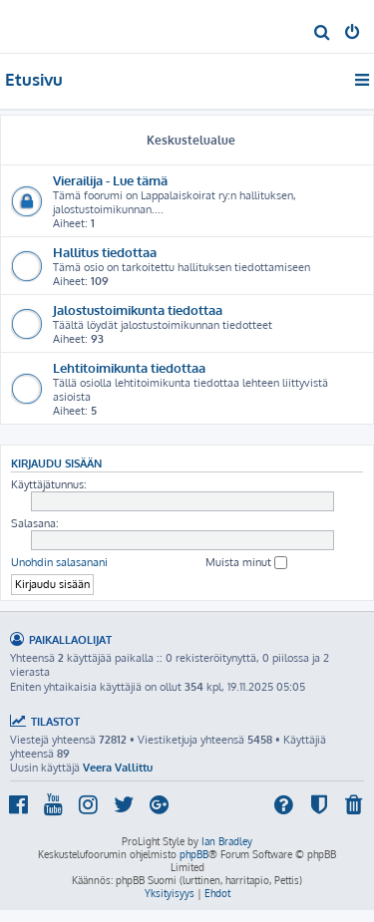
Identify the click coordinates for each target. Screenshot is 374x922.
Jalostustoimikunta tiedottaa (137, 309)
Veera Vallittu (118, 767)
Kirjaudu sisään (56, 463)
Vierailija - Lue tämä (110, 179)
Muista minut (246, 562)
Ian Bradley (226, 841)
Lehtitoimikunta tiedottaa (129, 367)
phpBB (194, 854)
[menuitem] (322, 34)
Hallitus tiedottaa (105, 251)
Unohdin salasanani (59, 562)
